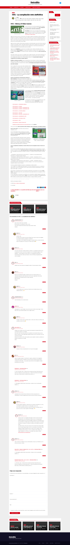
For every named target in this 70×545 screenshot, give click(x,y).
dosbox (30, 18)
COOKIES (22, 7)
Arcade (27, 18)
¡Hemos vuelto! (52, 22)
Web (10, 504)
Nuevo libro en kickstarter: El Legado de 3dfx (27, 210)
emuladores (33, 18)
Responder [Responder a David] (44, 243)
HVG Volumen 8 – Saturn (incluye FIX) (19, 122)
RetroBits (35, 2)
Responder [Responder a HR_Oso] (44, 397)
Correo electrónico (13, 499)
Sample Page (27, 7)
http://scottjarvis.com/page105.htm (24, 432)
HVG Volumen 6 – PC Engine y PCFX (19, 118)
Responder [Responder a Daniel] (44, 312)
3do (25, 18)
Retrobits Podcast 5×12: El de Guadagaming (41, 527)
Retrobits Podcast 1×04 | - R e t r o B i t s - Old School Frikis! (25, 459)
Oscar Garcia (17, 327)
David (17, 17)
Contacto (16, 7)
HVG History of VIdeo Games (30, 34)
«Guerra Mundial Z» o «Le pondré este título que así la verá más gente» (54, 52)
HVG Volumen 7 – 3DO (16, 120)
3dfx (23, 18)
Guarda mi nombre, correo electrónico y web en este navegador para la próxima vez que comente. (28, 510)
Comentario (12, 475)
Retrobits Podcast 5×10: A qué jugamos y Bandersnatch (54, 33)
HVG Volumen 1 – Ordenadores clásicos (19, 104)
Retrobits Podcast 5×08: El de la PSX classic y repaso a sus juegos (55, 37)
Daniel (16, 306)
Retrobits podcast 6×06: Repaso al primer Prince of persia (15, 210)
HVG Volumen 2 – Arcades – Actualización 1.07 (21, 107)
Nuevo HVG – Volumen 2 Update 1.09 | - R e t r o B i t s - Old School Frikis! (28, 449)
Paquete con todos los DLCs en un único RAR (21, 124)
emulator (37, 18)
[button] (60, 7)
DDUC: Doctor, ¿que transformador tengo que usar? (55, 45)
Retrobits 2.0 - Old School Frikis (20, 368)
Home (11, 7)
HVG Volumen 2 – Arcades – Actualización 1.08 (21, 108)
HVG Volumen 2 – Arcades (17, 106)
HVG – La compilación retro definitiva (27, 15)
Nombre (11, 493)
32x (22, 18)
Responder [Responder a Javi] (44, 364)
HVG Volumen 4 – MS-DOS (17, 112)
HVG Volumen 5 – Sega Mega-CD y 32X (19, 116)
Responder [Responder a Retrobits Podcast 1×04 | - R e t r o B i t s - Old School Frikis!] (44, 467)
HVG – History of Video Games (19, 183)
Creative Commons (36, 7)
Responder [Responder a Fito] (44, 267)
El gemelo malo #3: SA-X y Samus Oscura (54, 55)
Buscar (51, 12)
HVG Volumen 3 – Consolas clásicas (19, 110)
